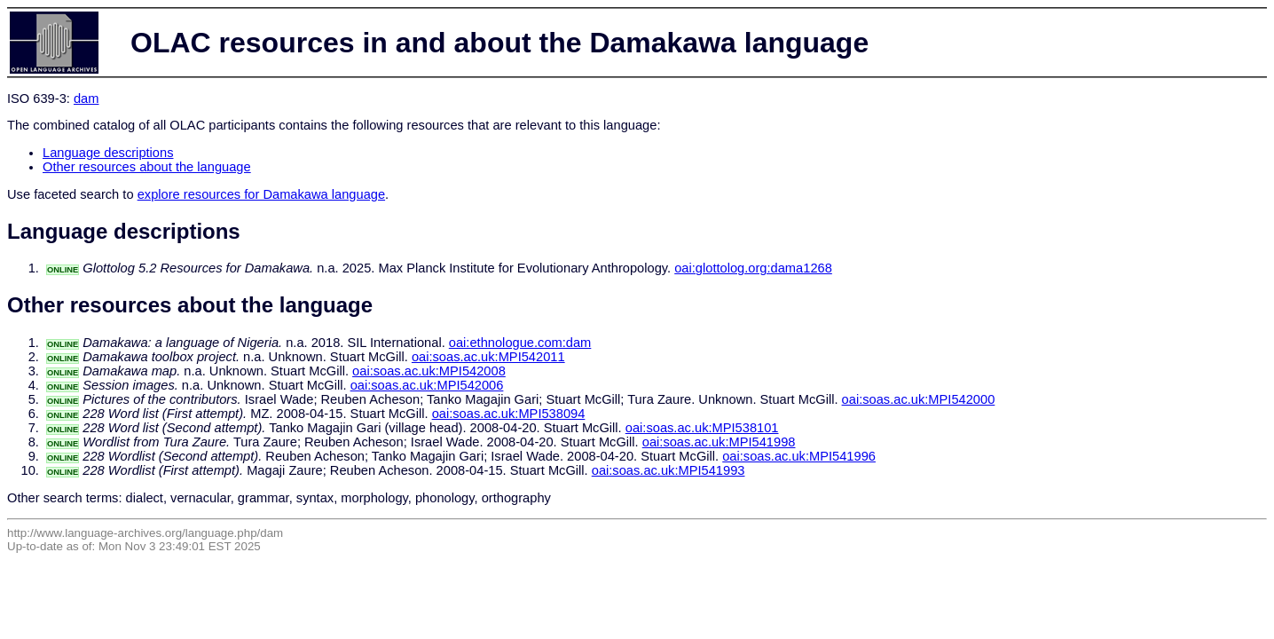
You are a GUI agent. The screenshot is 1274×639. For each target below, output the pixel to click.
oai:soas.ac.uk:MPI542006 (427, 385)
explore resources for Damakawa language (261, 194)
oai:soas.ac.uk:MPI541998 (719, 442)
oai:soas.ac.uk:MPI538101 (702, 428)
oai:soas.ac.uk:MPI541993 (668, 470)
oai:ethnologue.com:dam (520, 342)
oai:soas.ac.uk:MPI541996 (799, 456)
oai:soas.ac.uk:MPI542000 (918, 399)
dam (86, 98)
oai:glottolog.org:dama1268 (753, 268)
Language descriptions (108, 153)
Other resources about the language (147, 167)
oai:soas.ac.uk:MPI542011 (488, 357)
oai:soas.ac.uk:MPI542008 (429, 371)
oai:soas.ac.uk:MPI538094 (509, 413)
